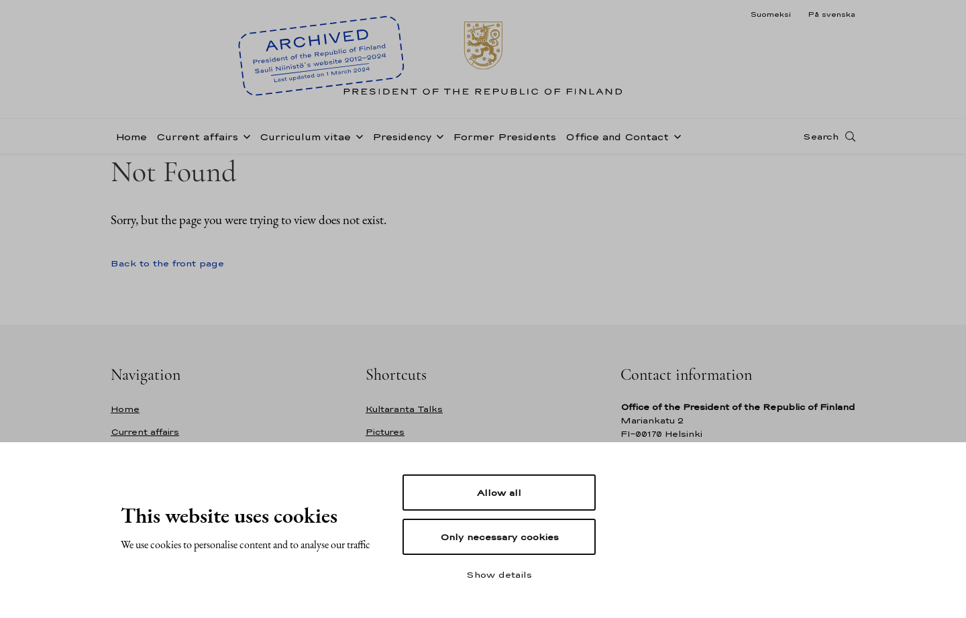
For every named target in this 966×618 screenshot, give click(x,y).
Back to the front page (167, 263)
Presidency (401, 136)
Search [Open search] (821, 136)
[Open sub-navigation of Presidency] (437, 135)
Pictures (385, 431)
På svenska (831, 14)
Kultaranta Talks (404, 409)
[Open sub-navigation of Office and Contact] (675, 135)
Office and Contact (617, 136)
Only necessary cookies (499, 537)
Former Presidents (504, 136)
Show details (499, 574)
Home (131, 136)
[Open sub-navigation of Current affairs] (244, 135)
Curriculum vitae (305, 136)
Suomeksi (770, 14)
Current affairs (197, 136)
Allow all (499, 492)
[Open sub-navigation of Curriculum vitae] (357, 135)
